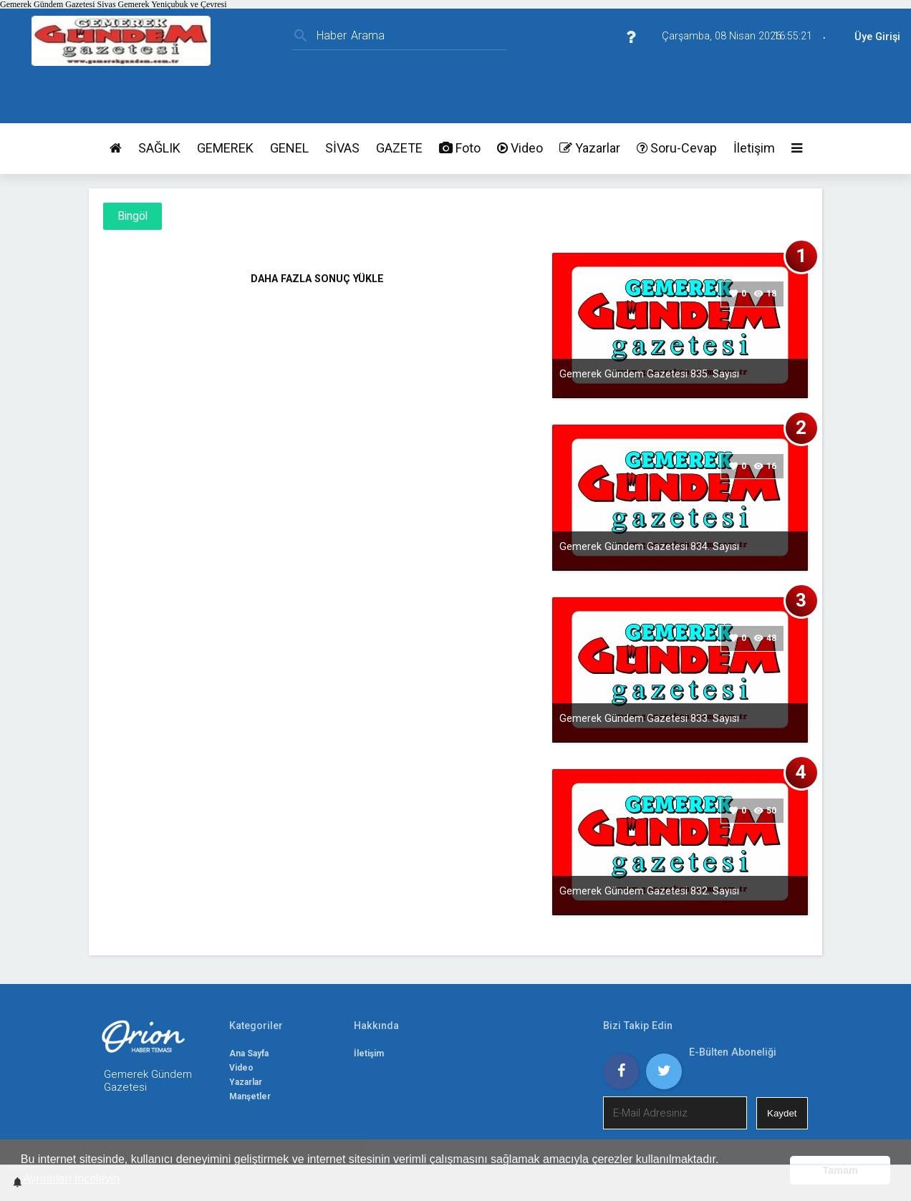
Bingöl (132, 216)
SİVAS (342, 147)
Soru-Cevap (677, 147)
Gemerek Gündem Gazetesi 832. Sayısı (649, 891)
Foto (460, 147)
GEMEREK (225, 147)
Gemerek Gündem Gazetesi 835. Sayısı (649, 374)
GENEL (289, 147)
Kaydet (782, 1113)
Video (520, 147)
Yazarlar (589, 147)
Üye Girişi (877, 37)
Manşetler (250, 1096)
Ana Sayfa (249, 1053)
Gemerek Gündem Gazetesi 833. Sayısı (649, 718)
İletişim (754, 147)
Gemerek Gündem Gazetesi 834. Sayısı (649, 546)
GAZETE (399, 147)
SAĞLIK (159, 147)
